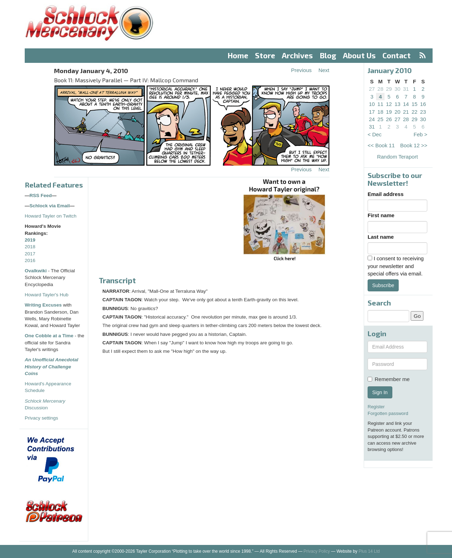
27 (372, 89)
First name (381, 215)
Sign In (380, 392)
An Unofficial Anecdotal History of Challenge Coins (51, 366)
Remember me (389, 379)
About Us (359, 55)
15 (414, 104)
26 (389, 119)
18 (380, 112)
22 (414, 112)
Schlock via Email (50, 205)
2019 (30, 240)
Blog (328, 55)
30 (397, 89)
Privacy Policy (317, 551)
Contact (396, 55)
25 (380, 119)
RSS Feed (41, 195)
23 (423, 112)
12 (389, 104)
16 (423, 104)
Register (376, 406)
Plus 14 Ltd (369, 551)
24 (372, 119)
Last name (381, 237)
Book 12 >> (413, 145)
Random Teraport (397, 157)
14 (406, 104)
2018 (30, 246)
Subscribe (383, 285)
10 (372, 104)
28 (380, 89)
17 (372, 112)
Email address (386, 194)
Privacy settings (41, 418)
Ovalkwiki (36, 270)
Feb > (420, 134)
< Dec (375, 134)
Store (265, 55)
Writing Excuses (43, 305)
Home (238, 55)
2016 (30, 260)
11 (380, 104)
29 (389, 89)
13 (397, 104)
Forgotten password (388, 413)
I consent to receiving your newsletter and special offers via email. (396, 266)
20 (397, 112)
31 (406, 89)
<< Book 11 (381, 145)
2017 (30, 253)
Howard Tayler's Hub (47, 294)
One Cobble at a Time (49, 335)
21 (406, 112)
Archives (297, 55)
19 (389, 112)
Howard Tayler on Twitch (51, 216)
